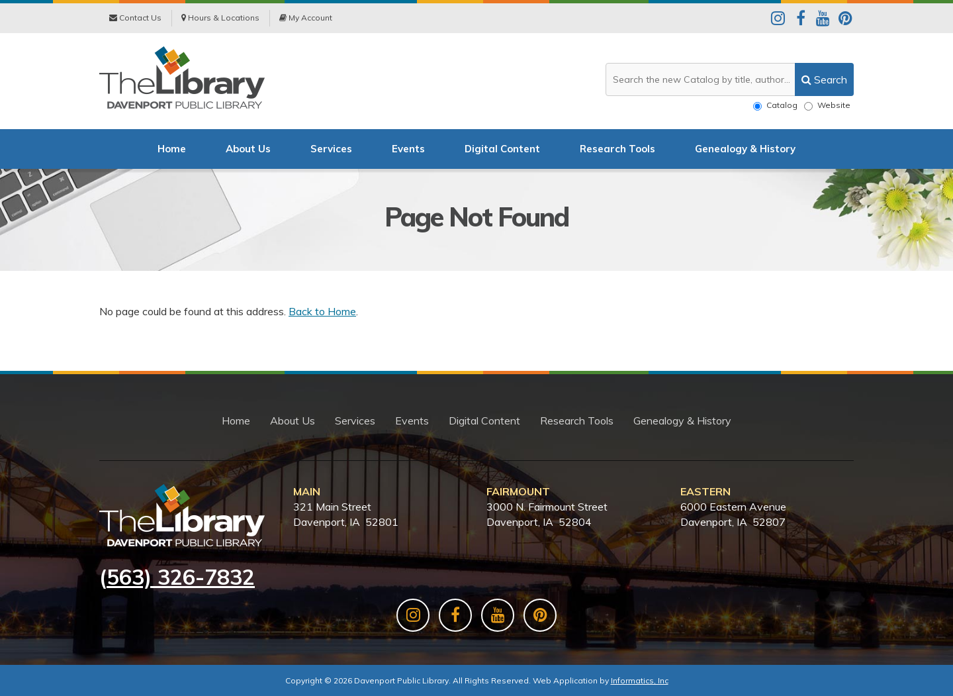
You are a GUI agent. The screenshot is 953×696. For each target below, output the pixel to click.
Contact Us (135, 18)
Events (408, 148)
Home (172, 148)
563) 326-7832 (181, 577)
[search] (824, 79)
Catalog (775, 105)
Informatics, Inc (639, 680)
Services (331, 148)
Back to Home (322, 311)
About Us (248, 148)
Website (827, 105)
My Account (305, 18)
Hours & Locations (220, 18)
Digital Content (502, 148)
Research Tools (617, 148)
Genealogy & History (745, 148)
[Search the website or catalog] (730, 79)
